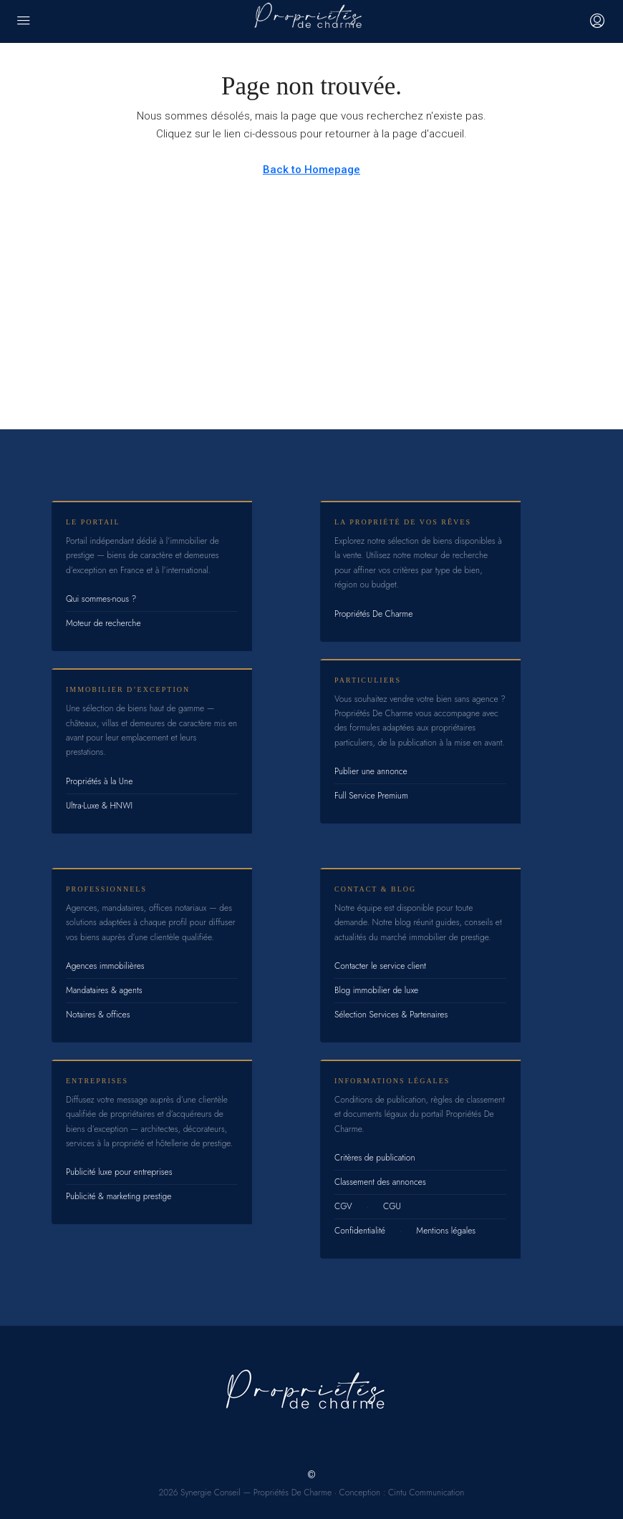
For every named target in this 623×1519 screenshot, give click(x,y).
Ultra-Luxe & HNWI (99, 805)
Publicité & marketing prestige (118, 1196)
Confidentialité (359, 1230)
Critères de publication (374, 1157)
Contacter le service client (380, 965)
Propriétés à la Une (99, 781)
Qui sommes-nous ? (101, 598)
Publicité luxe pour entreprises (119, 1172)
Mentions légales (445, 1230)
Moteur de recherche (103, 623)
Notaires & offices (98, 1014)
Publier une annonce (370, 771)
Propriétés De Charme (373, 613)
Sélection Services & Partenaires (391, 1014)
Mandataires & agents (104, 990)
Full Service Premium (371, 795)
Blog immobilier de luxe (376, 990)
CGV (343, 1206)
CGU (392, 1206)
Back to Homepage (311, 169)
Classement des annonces (380, 1182)
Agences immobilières (105, 965)
